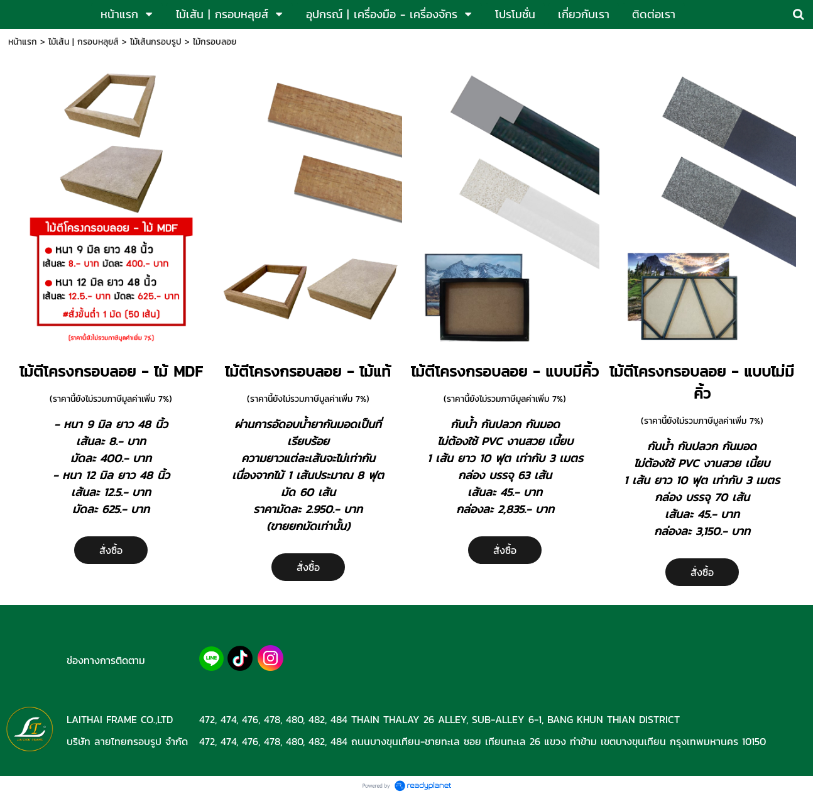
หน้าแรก (22, 41)
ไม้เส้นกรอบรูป (156, 41)
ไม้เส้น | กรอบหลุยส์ (83, 41)
